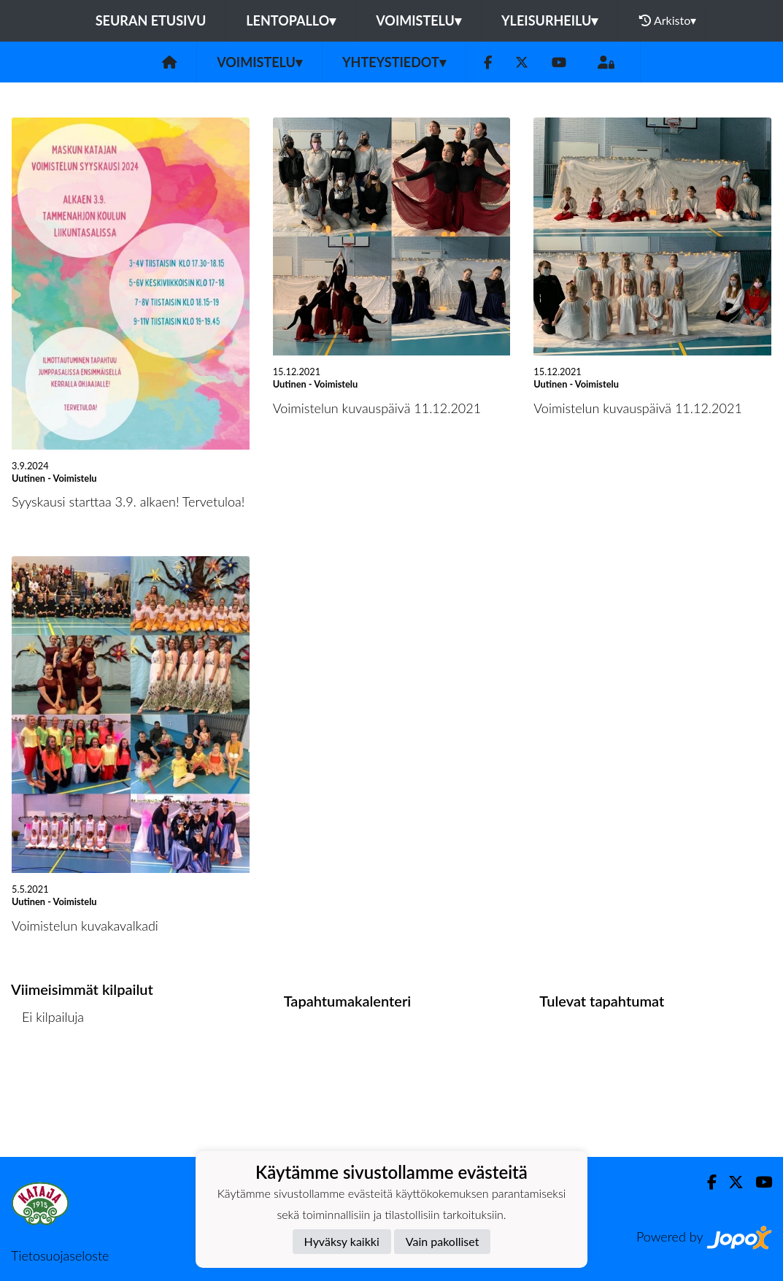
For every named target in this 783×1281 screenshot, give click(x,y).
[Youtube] (559, 62)
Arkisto (667, 20)
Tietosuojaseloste (60, 1255)
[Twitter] (522, 62)
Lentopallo (291, 20)
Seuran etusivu (151, 20)
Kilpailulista (49, 1073)
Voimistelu (418, 20)
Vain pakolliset (442, 1241)
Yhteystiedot (394, 62)
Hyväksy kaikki (341, 1241)
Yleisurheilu (549, 20)
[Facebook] (488, 62)
